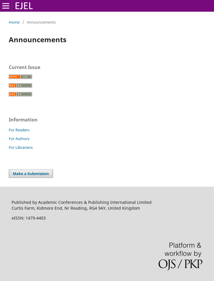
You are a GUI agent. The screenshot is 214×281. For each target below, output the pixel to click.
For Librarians (21, 147)
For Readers (19, 129)
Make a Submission (31, 173)
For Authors (19, 138)
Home (14, 22)
